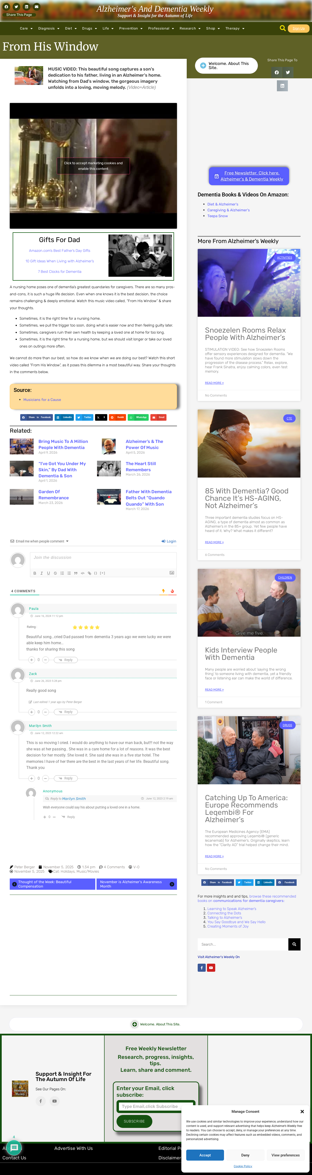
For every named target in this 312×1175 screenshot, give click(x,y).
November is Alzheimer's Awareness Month (138, 884)
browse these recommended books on (247, 898)
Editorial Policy (174, 1148)
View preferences (286, 1155)
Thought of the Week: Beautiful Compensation (41, 884)
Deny (245, 1155)
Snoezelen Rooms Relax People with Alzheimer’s (245, 334)
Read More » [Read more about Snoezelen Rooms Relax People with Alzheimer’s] (214, 383)
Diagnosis (49, 28)
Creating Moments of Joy (228, 926)
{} (96, 573)
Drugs (89, 28)
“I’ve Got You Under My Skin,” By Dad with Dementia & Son (62, 470)
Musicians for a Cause (42, 400)
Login (169, 541)
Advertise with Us (73, 1148)
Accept (205, 1155)
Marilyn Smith (74, 799)
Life (108, 28)
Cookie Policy (243, 1166)
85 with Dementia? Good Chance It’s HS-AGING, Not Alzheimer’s (247, 498)
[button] (302, 1111)
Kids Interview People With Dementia (241, 654)
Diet (71, 28)
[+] (102, 573)
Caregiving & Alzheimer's (228, 210)
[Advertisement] (93, 945)
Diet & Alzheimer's (222, 204)
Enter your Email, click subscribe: (145, 1091)
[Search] (294, 944)
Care (26, 28)
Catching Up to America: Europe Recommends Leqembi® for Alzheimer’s (246, 808)
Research (190, 28)
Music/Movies (88, 871)
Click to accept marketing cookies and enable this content (93, 166)
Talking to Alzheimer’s (224, 917)
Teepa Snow (217, 216)
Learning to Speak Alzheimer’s (231, 909)
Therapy (235, 28)
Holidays (68, 871)
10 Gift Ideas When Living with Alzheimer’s (60, 261)
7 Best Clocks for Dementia (59, 271)
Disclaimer (169, 1158)
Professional (161, 28)
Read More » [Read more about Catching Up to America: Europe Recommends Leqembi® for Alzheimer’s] (214, 856)
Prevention (131, 28)
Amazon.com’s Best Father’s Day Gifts (59, 250)
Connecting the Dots (224, 913)
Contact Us (14, 1158)
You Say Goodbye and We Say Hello (236, 922)
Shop (213, 28)
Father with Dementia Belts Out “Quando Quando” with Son (149, 498)
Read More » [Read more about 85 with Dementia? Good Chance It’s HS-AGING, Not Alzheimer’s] (214, 542)
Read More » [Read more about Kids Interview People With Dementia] (214, 689)
